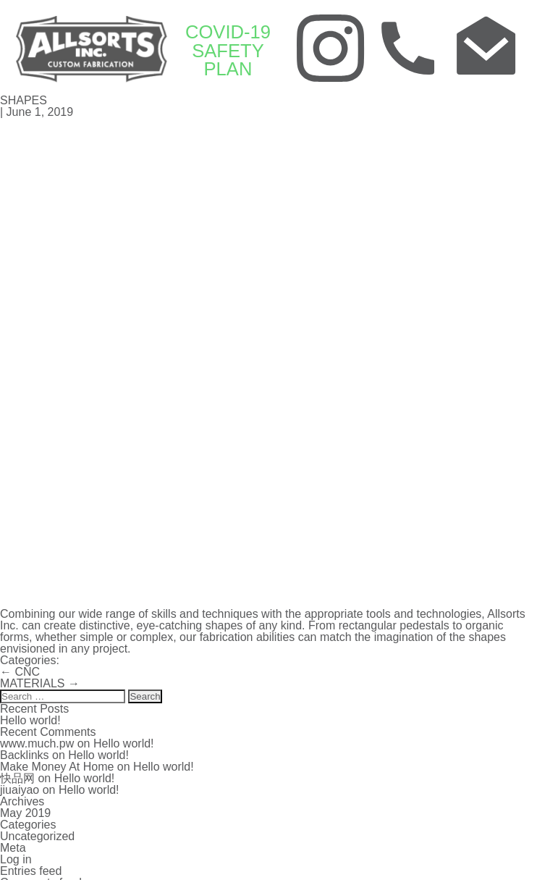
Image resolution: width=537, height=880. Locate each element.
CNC (20, 670)
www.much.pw (37, 742)
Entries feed (31, 869)
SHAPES (23, 99)
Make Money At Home (57, 765)
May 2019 (25, 811)
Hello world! (30, 719)
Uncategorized (37, 835)
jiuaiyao (19, 788)
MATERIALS (40, 682)
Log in (16, 858)
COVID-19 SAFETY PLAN (227, 50)
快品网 (17, 777)
